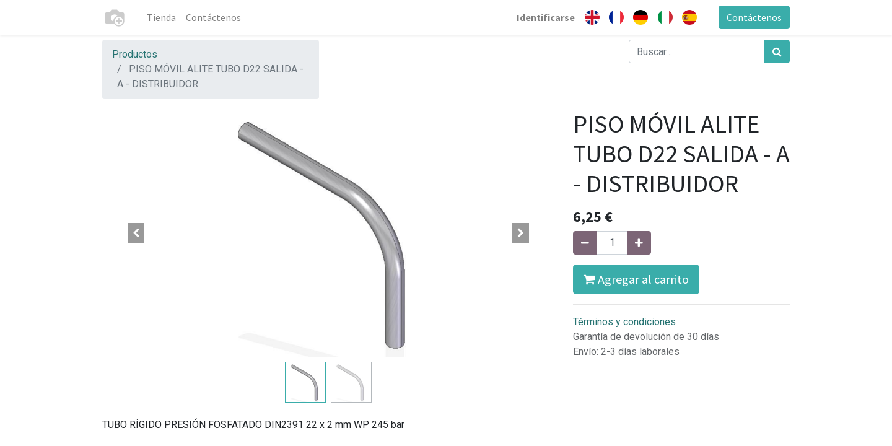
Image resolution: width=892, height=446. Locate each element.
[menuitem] (161, 17)
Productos (134, 54)
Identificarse (546, 17)
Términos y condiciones (624, 322)
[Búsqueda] (777, 51)
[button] (136, 233)
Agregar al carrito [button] (636, 279)
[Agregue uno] (639, 243)
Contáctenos (754, 17)
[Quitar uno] (585, 243)
